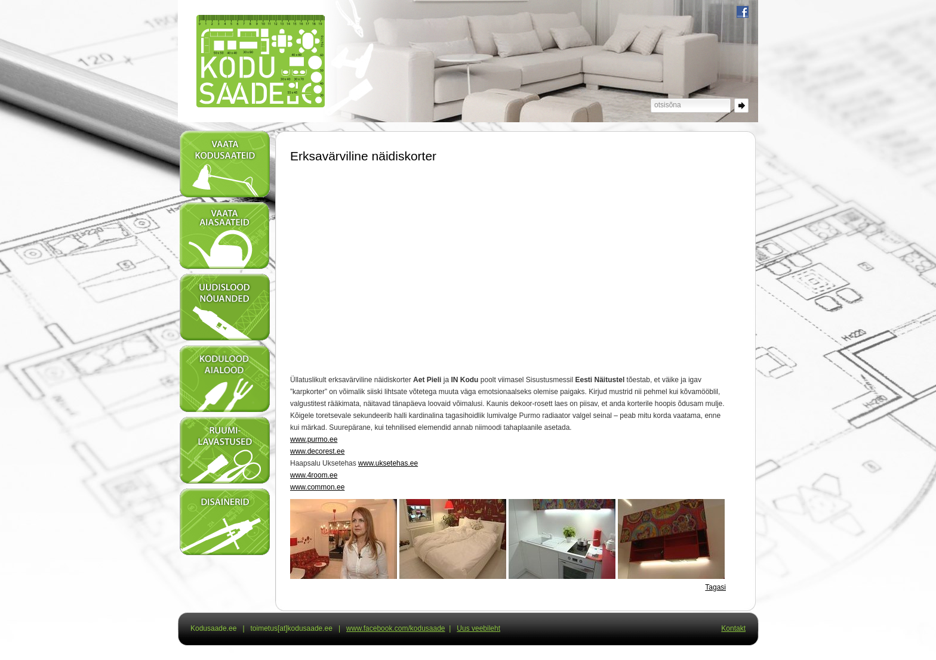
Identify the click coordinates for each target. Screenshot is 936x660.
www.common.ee (317, 487)
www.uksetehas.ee (388, 463)
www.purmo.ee (313, 439)
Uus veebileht (478, 628)
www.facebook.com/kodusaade (395, 628)
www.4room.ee (313, 475)
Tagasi (715, 587)
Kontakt (733, 628)
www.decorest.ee (317, 451)
